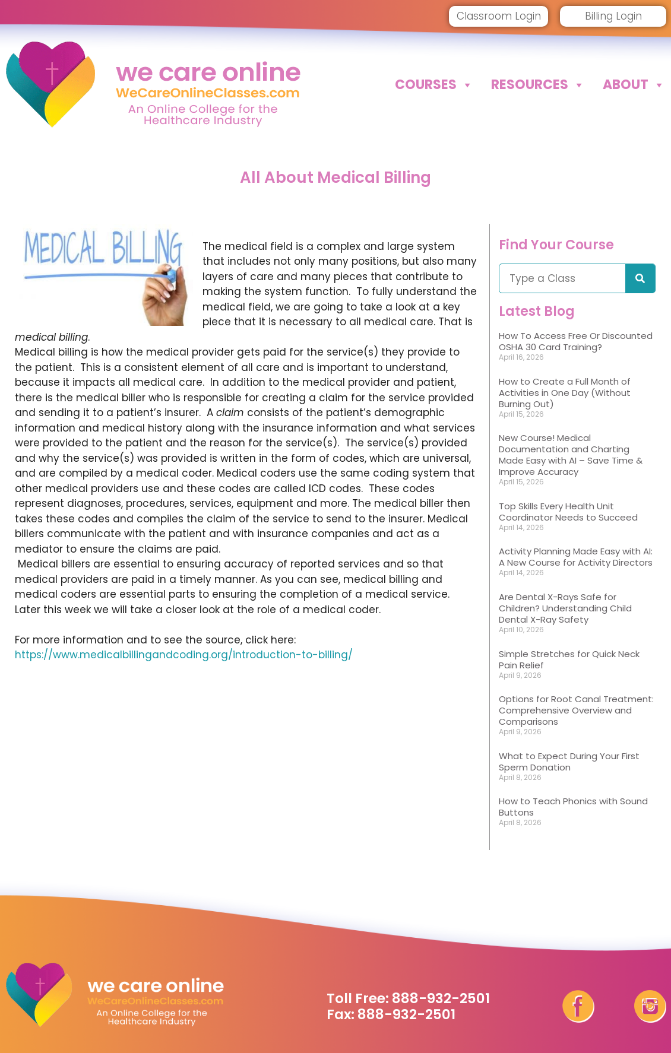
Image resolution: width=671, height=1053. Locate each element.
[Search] (640, 278)
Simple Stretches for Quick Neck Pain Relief (569, 659)
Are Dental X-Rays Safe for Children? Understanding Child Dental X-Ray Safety (565, 608)
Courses (434, 85)
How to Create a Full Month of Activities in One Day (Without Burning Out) (565, 392)
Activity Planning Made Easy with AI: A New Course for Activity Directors (576, 557)
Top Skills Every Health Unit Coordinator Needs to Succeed (568, 512)
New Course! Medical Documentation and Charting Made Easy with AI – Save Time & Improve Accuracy (570, 455)
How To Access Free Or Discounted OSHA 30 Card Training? (576, 341)
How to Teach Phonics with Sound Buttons (573, 807)
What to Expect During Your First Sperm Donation (569, 761)
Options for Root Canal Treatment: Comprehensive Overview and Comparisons (576, 710)
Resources (538, 85)
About (634, 85)
